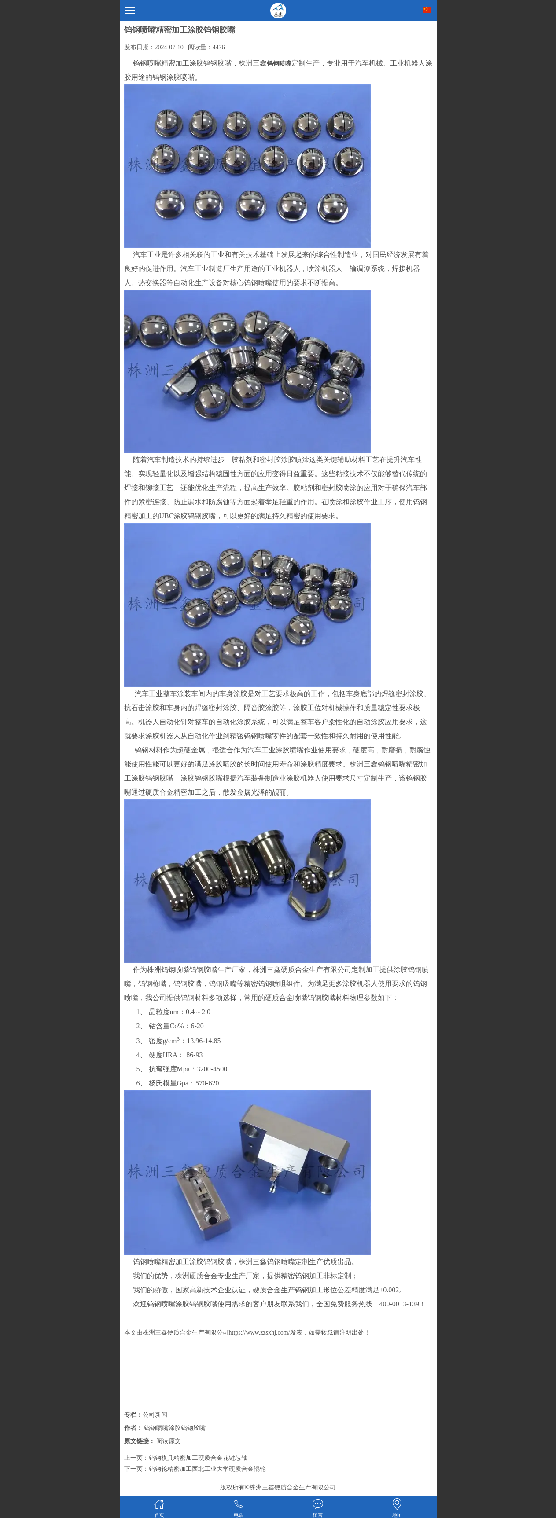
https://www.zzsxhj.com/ (259, 1332)
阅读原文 (168, 1441)
